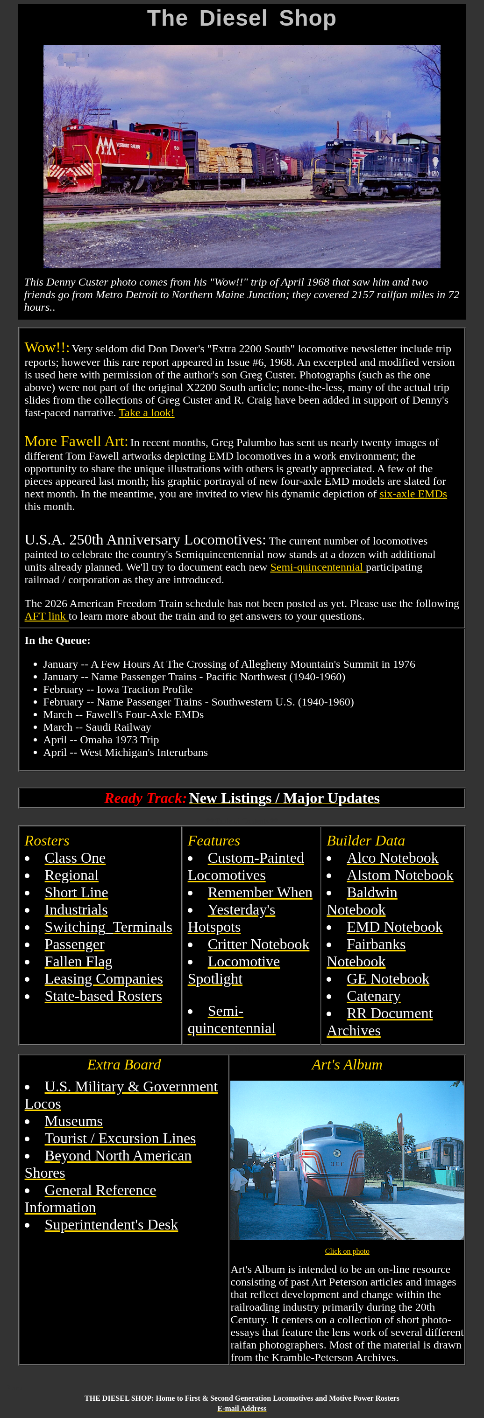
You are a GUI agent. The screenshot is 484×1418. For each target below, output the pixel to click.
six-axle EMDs (413, 494)
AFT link (47, 616)
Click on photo (347, 1251)
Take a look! (147, 412)
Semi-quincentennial (318, 567)
